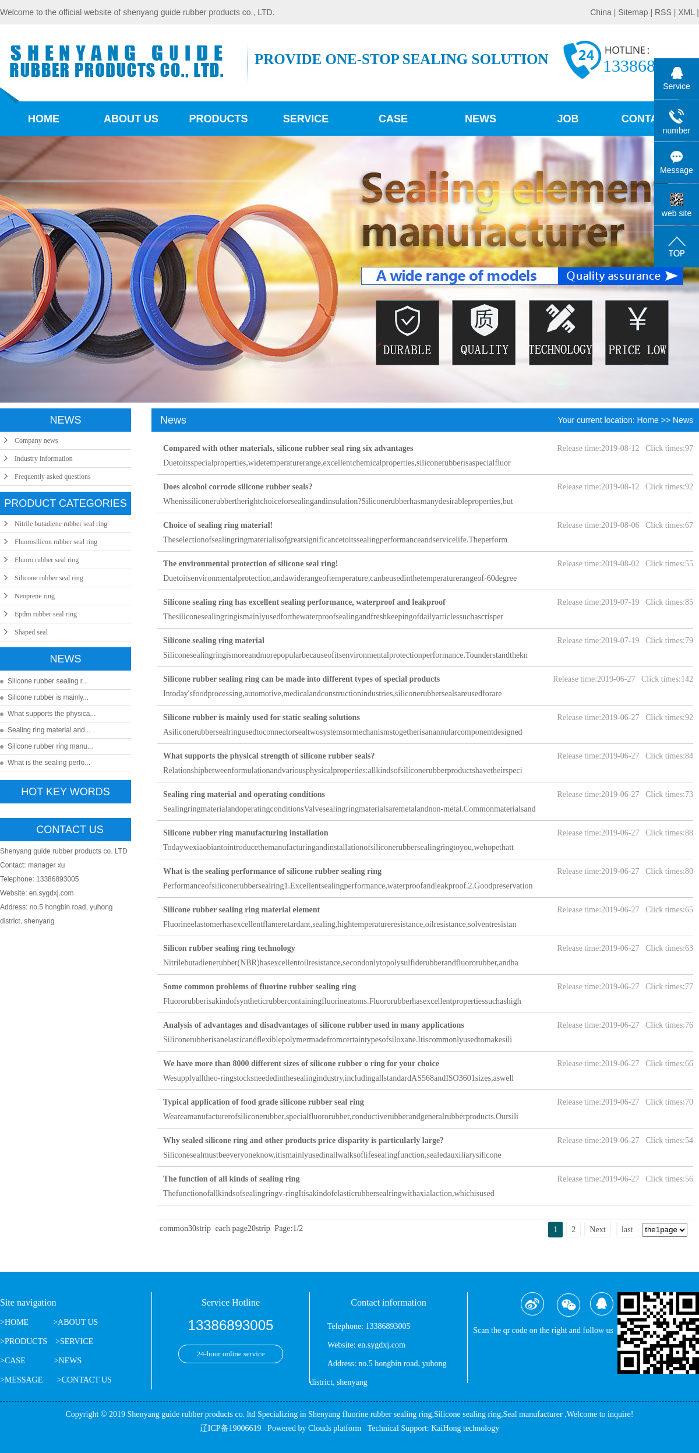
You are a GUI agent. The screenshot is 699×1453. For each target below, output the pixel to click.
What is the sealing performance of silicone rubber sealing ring (272, 871)
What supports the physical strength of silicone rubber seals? (269, 756)
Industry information (44, 458)
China (601, 12)
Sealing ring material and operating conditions (244, 794)
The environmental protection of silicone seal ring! (250, 563)
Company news (36, 440)
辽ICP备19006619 (231, 1428)
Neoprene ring (35, 596)
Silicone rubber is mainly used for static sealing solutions (261, 717)
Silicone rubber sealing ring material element (241, 909)
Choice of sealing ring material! (218, 525)
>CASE (13, 1360)
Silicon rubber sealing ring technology (229, 948)
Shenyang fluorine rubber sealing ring (370, 1414)
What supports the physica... (52, 714)
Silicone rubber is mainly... (48, 697)
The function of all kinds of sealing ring (231, 1179)
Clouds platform (334, 1428)
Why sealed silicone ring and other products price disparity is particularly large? (303, 1140)
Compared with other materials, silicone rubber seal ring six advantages (288, 448)
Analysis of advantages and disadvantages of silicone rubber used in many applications (313, 1025)
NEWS (70, 1360)
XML (686, 12)
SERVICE (76, 1341)
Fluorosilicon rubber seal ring (56, 542)
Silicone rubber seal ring (49, 578)
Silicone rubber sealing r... (48, 681)
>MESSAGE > (31, 1380)
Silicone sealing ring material (213, 640)
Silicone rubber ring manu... (50, 746)
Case (393, 119)
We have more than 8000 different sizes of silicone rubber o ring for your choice (301, 1063)
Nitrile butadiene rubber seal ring (61, 524)
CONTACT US (87, 1380)
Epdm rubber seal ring (46, 614)
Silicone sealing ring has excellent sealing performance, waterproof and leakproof (304, 602)
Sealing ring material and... (49, 730)
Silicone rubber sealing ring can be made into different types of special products (301, 679)
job (567, 119)
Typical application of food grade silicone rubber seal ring (263, 1102)
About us (131, 119)
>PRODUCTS (23, 1341)
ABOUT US (78, 1322)
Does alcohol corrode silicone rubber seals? (238, 486)
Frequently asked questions (53, 476)
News (480, 119)
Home (43, 119)
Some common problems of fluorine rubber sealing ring (259, 986)
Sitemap (634, 12)
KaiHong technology (465, 1428)
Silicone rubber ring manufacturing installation (246, 832)
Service (306, 119)
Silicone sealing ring (467, 1414)
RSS (663, 12)
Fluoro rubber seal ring (47, 560)
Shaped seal (31, 632)
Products (218, 119)
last (627, 1229)
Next (597, 1229)
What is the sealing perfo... (49, 763)
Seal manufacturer (532, 1414)
